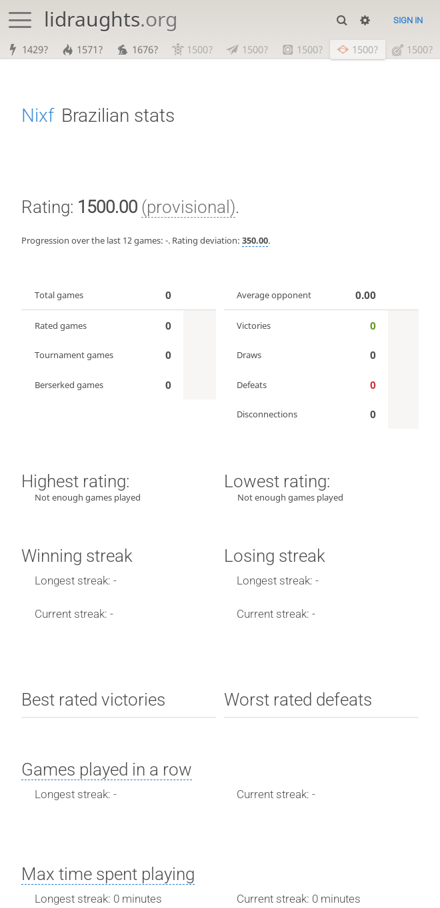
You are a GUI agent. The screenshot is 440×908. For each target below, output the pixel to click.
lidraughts (110, 19)
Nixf (37, 115)
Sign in (408, 20)
